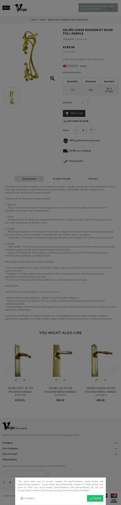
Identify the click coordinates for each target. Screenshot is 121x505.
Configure (27, 498)
